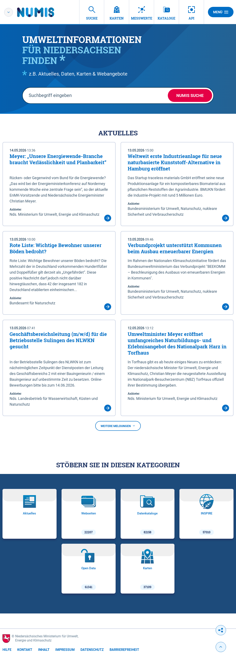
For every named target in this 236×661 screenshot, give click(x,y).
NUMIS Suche (190, 95)
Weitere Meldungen (118, 426)
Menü (220, 12)
